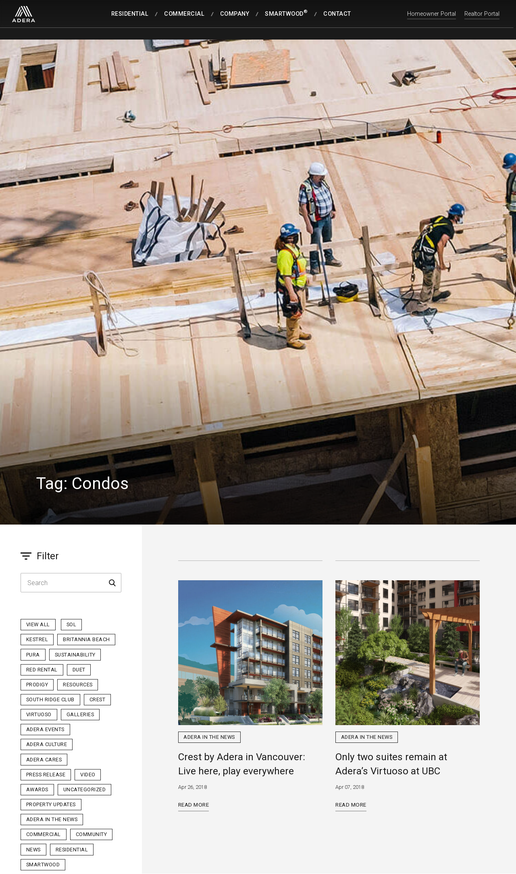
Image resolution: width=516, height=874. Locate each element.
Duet (79, 670)
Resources (78, 685)
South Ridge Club (50, 699)
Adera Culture (46, 744)
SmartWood (286, 13)
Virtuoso (39, 714)
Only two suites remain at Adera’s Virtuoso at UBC (391, 763)
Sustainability (75, 655)
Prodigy (37, 685)
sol (72, 624)
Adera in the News (52, 819)
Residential (130, 13)
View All (38, 624)
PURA (33, 655)
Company (235, 13)
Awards (37, 789)
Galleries (80, 714)
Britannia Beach (86, 639)
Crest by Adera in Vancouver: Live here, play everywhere (241, 763)
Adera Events (45, 729)
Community (91, 834)
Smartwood (43, 864)
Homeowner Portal (431, 13)
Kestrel (37, 639)
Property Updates (51, 804)
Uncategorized (84, 789)
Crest (97, 699)
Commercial (184, 13)
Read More (193, 804)
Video (88, 775)
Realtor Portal (481, 13)
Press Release (46, 775)
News (33, 850)
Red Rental (42, 670)
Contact (337, 13)
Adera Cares (44, 760)
